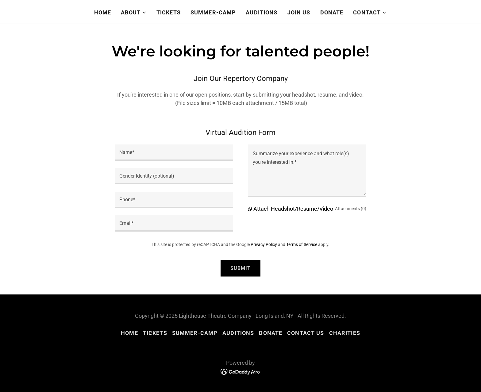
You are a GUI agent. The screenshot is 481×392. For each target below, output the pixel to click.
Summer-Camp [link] (213, 12)
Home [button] (129, 333)
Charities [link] (344, 333)
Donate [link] (332, 12)
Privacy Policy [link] (264, 244)
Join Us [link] (298, 12)
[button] (134, 12)
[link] (241, 371)
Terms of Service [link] (301, 244)
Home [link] (102, 12)
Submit (240, 268)
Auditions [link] (261, 12)
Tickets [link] (168, 12)
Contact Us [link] (305, 333)
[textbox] (174, 152)
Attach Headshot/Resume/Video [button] (293, 209)
